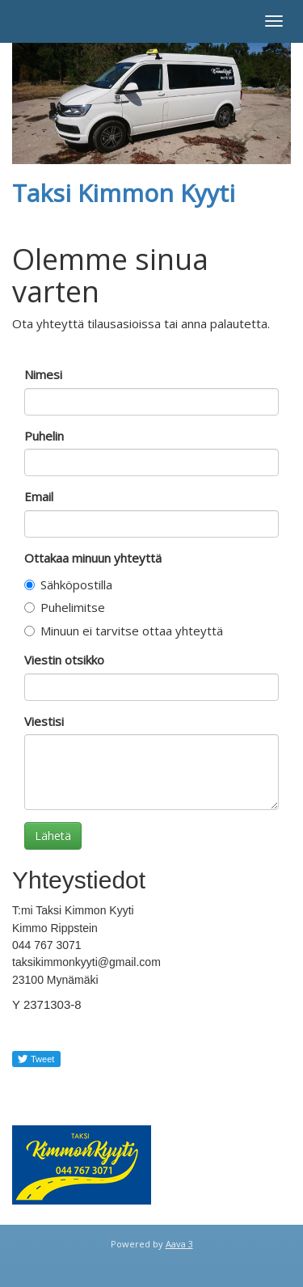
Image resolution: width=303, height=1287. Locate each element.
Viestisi (44, 721)
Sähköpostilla (68, 584)
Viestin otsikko (64, 660)
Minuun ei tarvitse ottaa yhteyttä (123, 630)
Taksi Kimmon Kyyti (123, 192)
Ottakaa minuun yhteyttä (93, 558)
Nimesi (43, 374)
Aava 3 (179, 1244)
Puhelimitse (64, 607)
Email (38, 496)
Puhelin (44, 436)
